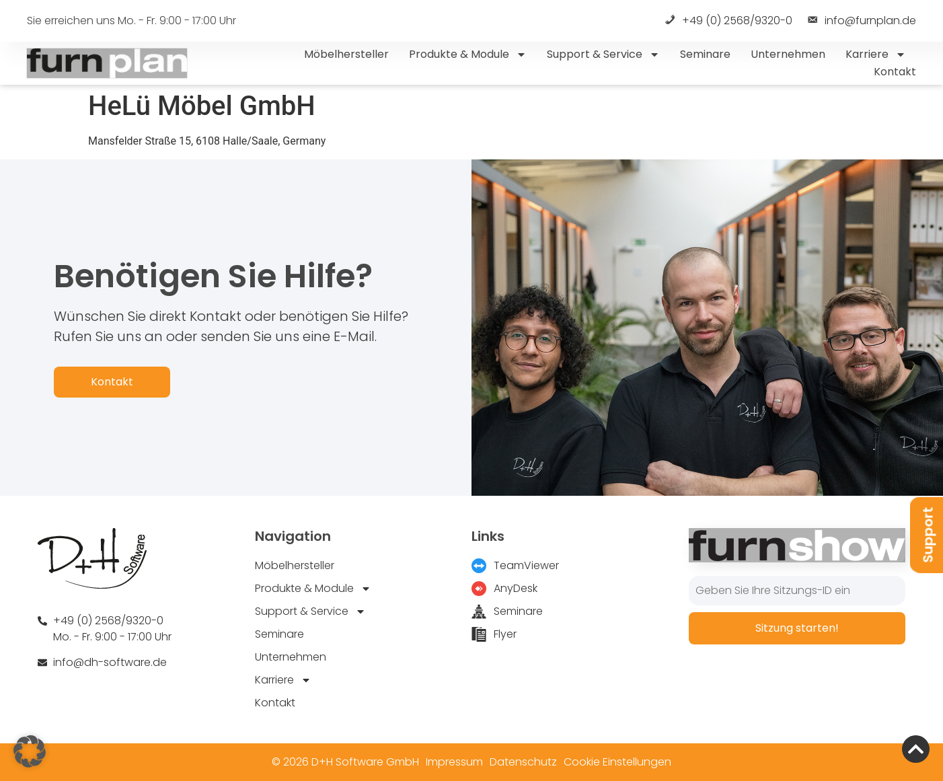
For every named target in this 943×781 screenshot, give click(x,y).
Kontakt (895, 71)
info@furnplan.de (861, 21)
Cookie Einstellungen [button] (617, 762)
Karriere (875, 54)
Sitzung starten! (797, 628)
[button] (29, 751)
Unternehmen (788, 54)
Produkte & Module (468, 54)
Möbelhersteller (346, 54)
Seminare (705, 54)
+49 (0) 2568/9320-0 (727, 21)
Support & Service (603, 54)
